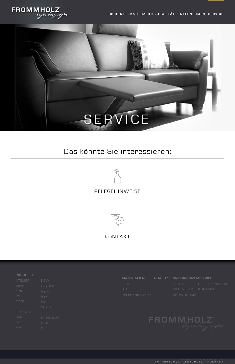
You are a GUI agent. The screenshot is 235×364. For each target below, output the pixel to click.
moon (20, 301)
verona (46, 306)
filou (19, 291)
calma (20, 286)
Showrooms (184, 295)
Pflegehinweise (137, 295)
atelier (23, 280)
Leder (127, 284)
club (19, 317)
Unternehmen (191, 14)
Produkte (117, 14)
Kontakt (206, 289)
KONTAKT (117, 237)
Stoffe (128, 289)
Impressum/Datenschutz (179, 362)
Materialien (142, 14)
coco (19, 322)
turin (44, 301)
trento (45, 291)
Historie (181, 284)
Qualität (166, 14)
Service (216, 14)
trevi (44, 296)
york (44, 328)
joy (18, 296)
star (18, 327)
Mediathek (183, 289)
